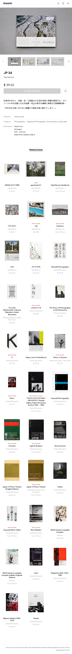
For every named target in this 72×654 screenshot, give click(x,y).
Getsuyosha (19, 117)
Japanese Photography (36, 121)
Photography (19, 121)
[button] (69, 61)
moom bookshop (7, 3)
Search (58, 3)
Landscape (62, 121)
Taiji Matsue (9, 77)
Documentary (52, 121)
